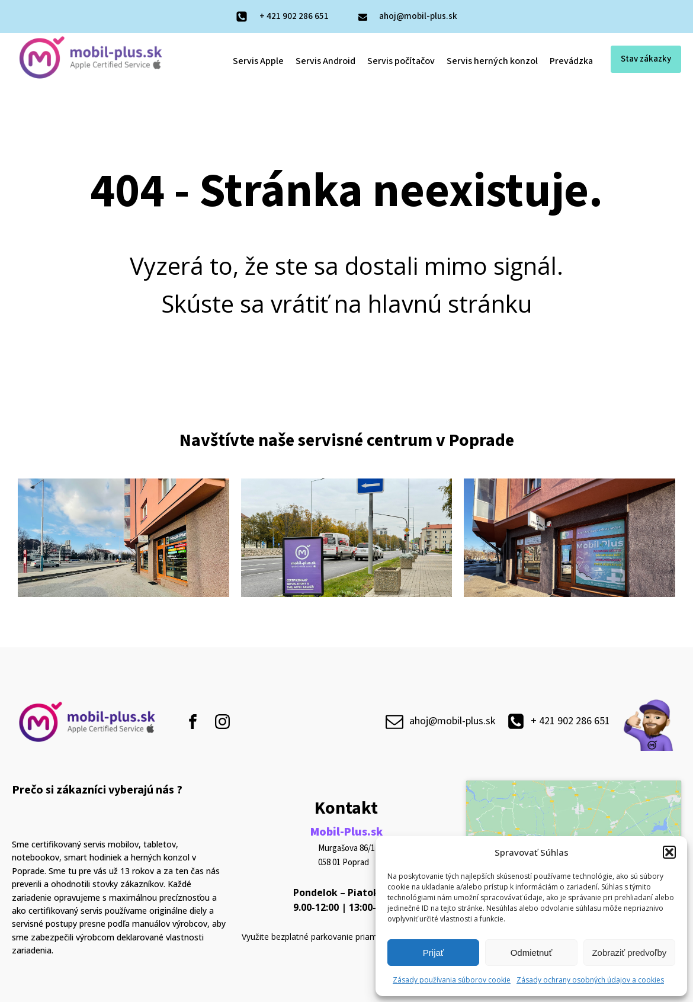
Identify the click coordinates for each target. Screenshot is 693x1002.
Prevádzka (571, 61)
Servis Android (325, 61)
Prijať (433, 953)
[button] (669, 852)
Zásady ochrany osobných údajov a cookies (590, 980)
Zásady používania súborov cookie (452, 980)
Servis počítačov (401, 61)
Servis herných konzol (492, 61)
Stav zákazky (646, 59)
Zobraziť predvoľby (629, 953)
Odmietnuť (532, 953)
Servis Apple (258, 61)
